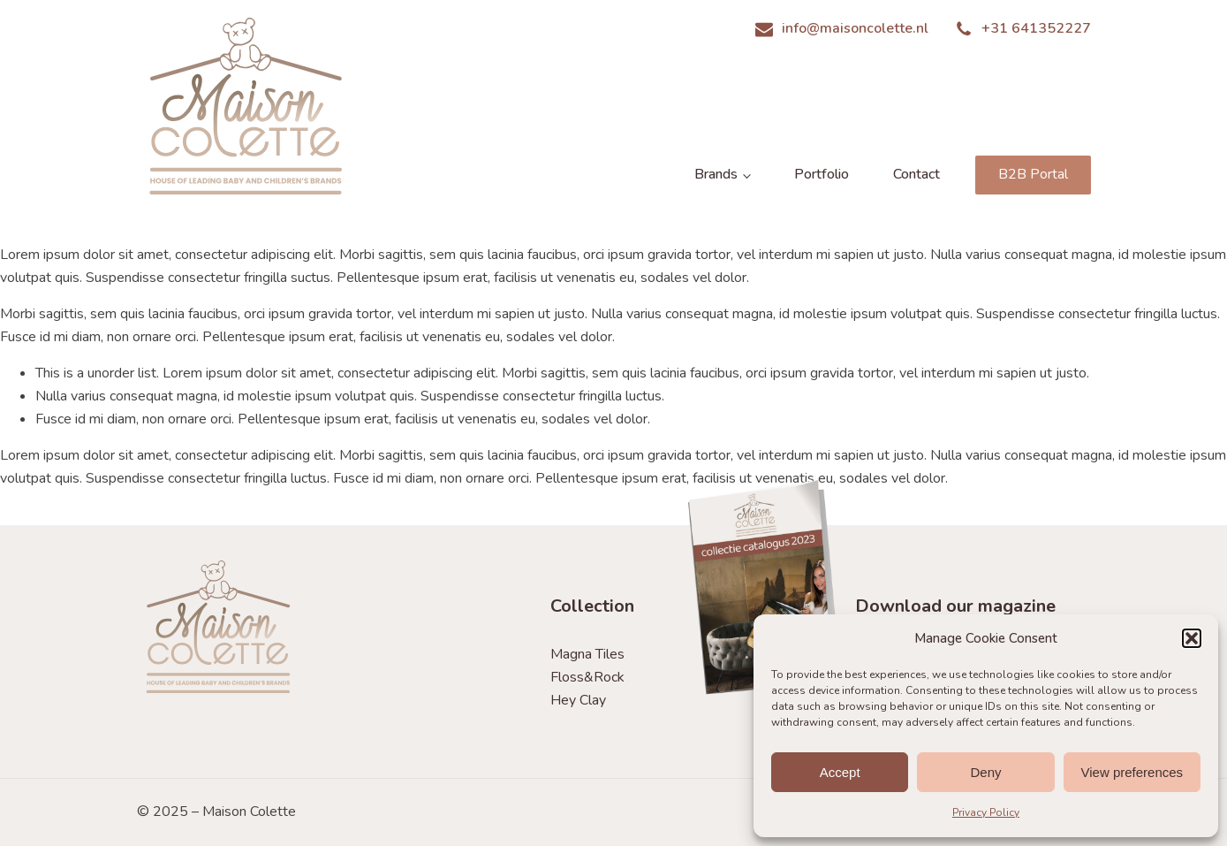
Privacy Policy (985, 812)
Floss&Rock (587, 677)
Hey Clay (578, 700)
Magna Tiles (587, 654)
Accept (840, 772)
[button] (1191, 638)
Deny (985, 772)
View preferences (1132, 772)
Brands (716, 174)
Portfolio (821, 174)
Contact (916, 174)
